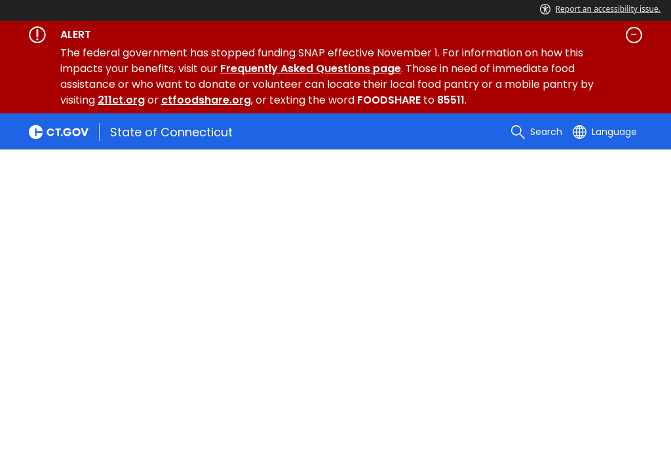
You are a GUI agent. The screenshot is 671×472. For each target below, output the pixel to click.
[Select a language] (605, 131)
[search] (536, 131)
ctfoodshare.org (206, 100)
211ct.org (121, 100)
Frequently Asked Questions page (310, 68)
